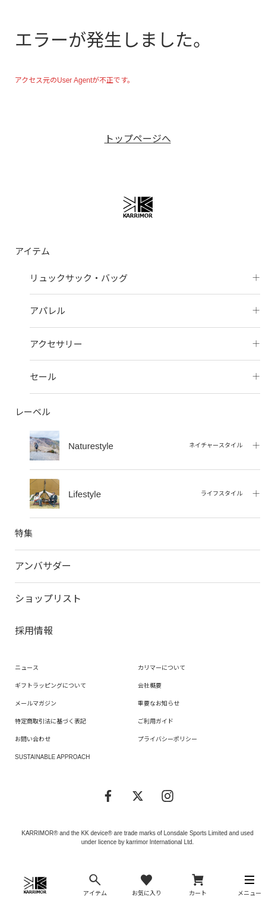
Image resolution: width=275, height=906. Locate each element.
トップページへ (138, 139)
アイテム (32, 251)
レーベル (32, 412)
